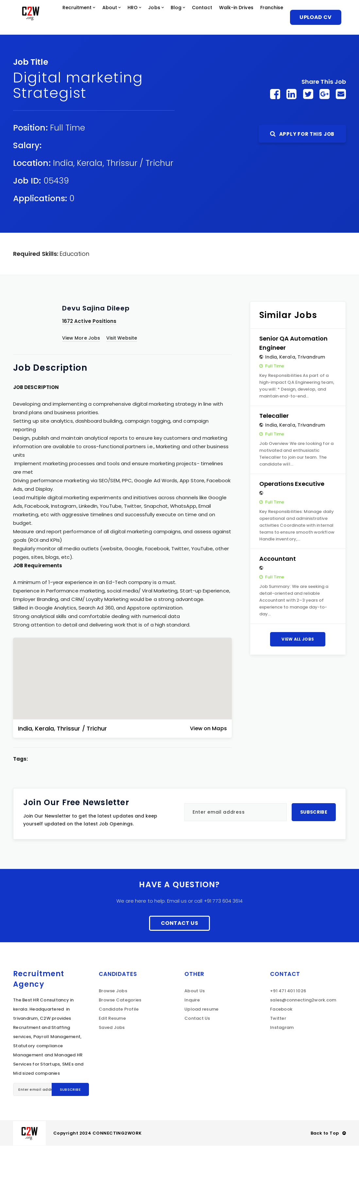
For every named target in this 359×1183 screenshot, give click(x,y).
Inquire (192, 1037)
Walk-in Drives (37, 54)
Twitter (278, 1055)
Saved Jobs (112, 1065)
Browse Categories (120, 1037)
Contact (235, 18)
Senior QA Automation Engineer (293, 380)
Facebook (281, 1046)
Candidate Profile (119, 1046)
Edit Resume (112, 1055)
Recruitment (93, 18)
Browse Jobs (113, 1028)
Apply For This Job (302, 171)
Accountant (277, 596)
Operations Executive (291, 521)
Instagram (282, 1065)
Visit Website (121, 375)
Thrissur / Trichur (139, 200)
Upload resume (201, 1046)
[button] (122, 710)
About (131, 18)
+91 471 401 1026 (288, 1028)
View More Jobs (81, 375)
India (63, 200)
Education (74, 291)
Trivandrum (311, 394)
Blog (205, 18)
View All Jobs (298, 676)
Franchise (78, 54)
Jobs (181, 18)
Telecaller (274, 453)
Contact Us (179, 960)
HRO (156, 18)
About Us (194, 1028)
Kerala (89, 200)
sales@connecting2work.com (303, 1037)
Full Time (67, 165)
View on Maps (208, 765)
